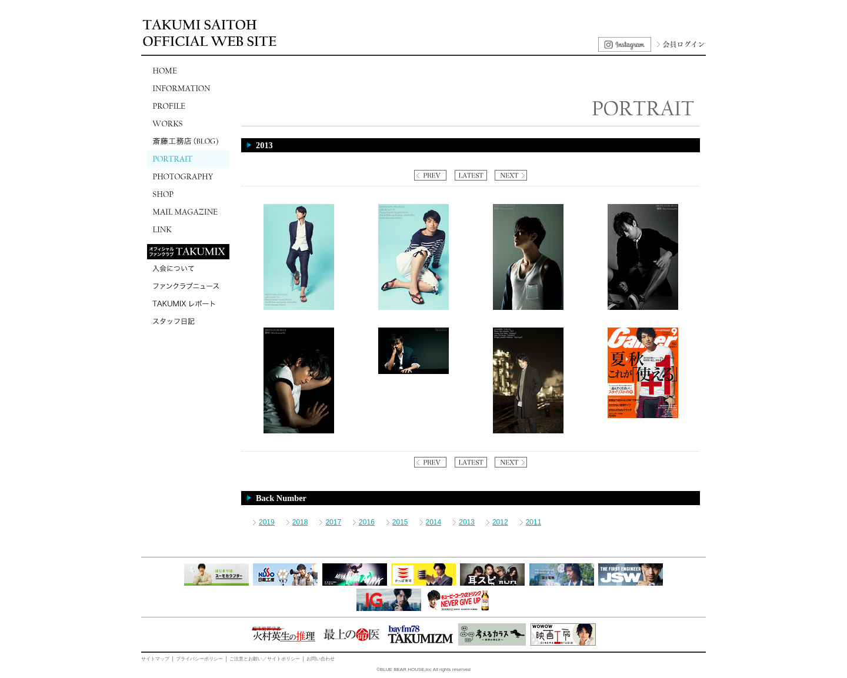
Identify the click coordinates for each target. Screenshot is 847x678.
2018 (300, 522)
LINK (188, 229)
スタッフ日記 (188, 321)
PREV (430, 175)
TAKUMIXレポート (188, 303)
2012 (500, 522)
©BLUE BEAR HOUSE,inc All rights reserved (423, 669)
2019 (267, 522)
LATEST (471, 175)
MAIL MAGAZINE (188, 212)
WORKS (188, 123)
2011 (534, 522)
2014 (434, 522)
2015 (400, 522)
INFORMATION (188, 88)
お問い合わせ (320, 659)
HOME (188, 70)
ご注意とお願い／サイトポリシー (264, 659)
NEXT (511, 175)
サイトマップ (155, 659)
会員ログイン (679, 44)
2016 (367, 522)
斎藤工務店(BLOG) (188, 141)
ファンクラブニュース (188, 286)
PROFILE (188, 106)
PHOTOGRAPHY (188, 176)
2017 (333, 522)
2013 (467, 522)
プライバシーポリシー (199, 659)
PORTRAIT (188, 159)
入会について (188, 268)
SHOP (188, 194)
